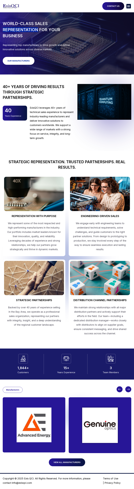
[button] (128, 6)
